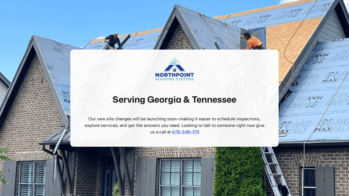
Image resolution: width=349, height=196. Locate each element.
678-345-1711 (185, 131)
